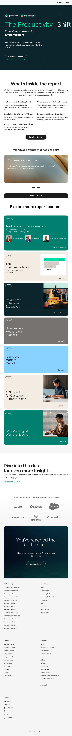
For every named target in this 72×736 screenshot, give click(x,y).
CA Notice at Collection (47, 679)
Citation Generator (9, 650)
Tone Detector (8, 663)
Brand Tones (7, 675)
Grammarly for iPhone (10, 622)
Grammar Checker (9, 644)
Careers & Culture (45, 654)
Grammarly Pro (44, 590)
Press (42, 657)
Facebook (8, 708)
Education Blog (44, 609)
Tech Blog (43, 606)
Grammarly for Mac (9, 594)
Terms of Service (45, 672)
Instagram (8, 711)
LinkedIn (8, 718)
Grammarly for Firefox (10, 606)
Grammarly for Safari (10, 603)
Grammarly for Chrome (10, 600)
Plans (42, 587)
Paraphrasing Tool (9, 657)
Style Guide (7, 666)
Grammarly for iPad (9, 625)
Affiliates (42, 660)
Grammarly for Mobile (10, 619)
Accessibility (44, 685)
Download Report (35, 137)
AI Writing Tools (8, 660)
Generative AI (44, 600)
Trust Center (44, 666)
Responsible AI (44, 650)
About (42, 644)
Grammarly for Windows (11, 590)
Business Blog (44, 612)
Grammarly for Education (47, 597)
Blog (41, 603)
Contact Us (7, 704)
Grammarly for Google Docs (12, 615)
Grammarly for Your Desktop (12, 587)
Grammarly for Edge (9, 609)
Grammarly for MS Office (11, 612)
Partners (42, 663)
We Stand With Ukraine (47, 647)
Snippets (6, 669)
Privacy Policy (44, 669)
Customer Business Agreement (49, 675)
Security (42, 682)
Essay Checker (8, 654)
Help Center (7, 701)
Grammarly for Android (10, 628)
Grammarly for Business (47, 594)
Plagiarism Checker (9, 647)
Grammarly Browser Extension (12, 597)
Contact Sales (63, 3)
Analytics (6, 672)
